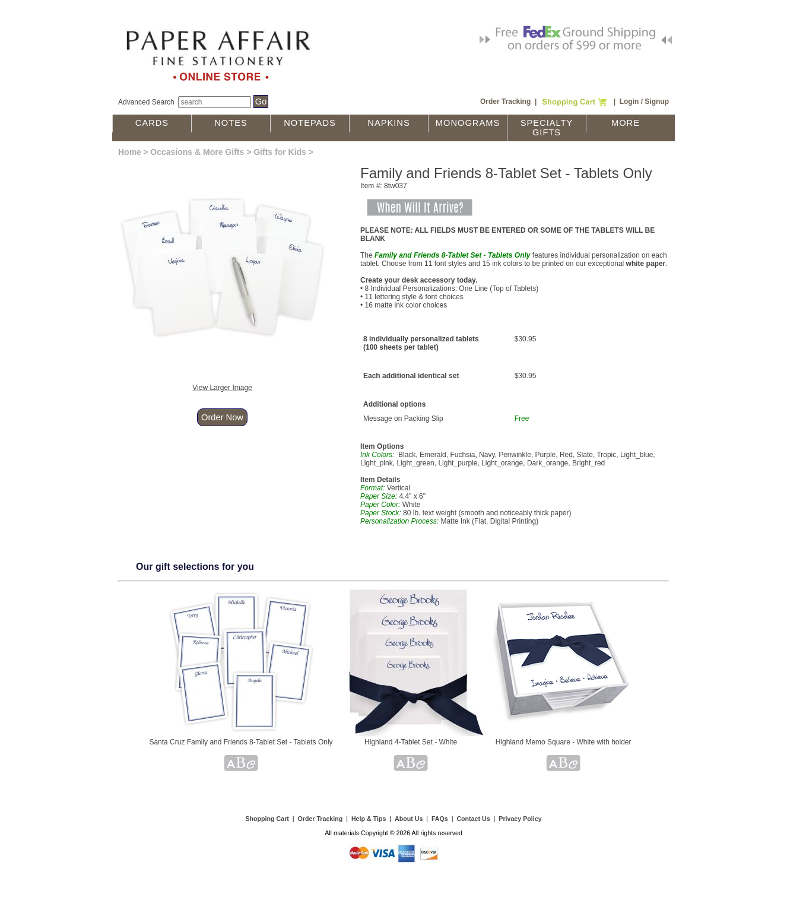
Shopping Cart (266, 818)
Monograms (468, 123)
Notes (230, 123)
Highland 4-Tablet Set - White (410, 742)
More (625, 123)
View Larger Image (222, 387)
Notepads (310, 123)
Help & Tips (368, 818)
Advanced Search (146, 102)
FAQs (439, 818)
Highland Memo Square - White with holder (563, 742)
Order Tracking (505, 101)
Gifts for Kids (279, 152)
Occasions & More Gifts (197, 152)
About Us (409, 818)
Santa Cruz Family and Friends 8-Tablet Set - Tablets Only (240, 742)
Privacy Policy (520, 818)
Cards (152, 123)
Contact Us (473, 818)
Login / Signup (644, 101)
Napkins (388, 123)
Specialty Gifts (547, 127)
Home (129, 152)
